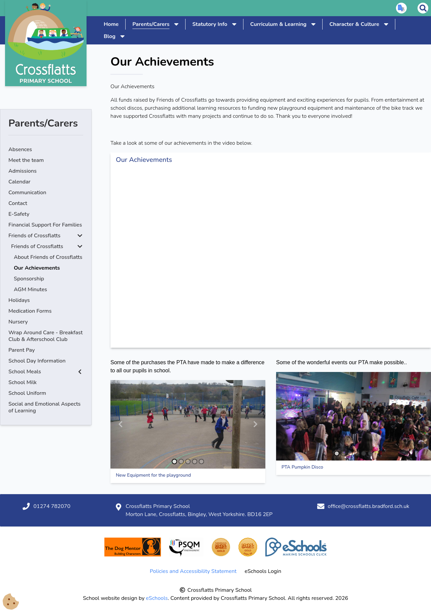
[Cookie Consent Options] (11, 601)
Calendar (19, 181)
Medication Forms (30, 311)
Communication (27, 192)
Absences (20, 149)
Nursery (18, 322)
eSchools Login (262, 571)
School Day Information (37, 361)
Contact (17, 203)
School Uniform (27, 393)
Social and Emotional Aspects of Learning (44, 407)
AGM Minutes (30, 289)
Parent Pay (21, 350)
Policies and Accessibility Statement (193, 571)
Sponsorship (29, 278)
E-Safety (18, 214)
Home (111, 24)
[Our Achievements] (270, 257)
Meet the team (26, 160)
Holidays (19, 300)
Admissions (22, 171)
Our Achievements (37, 268)
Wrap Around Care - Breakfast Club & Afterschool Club (45, 336)
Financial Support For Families (45, 225)
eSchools (157, 598)
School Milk (22, 382)
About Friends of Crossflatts (48, 257)
